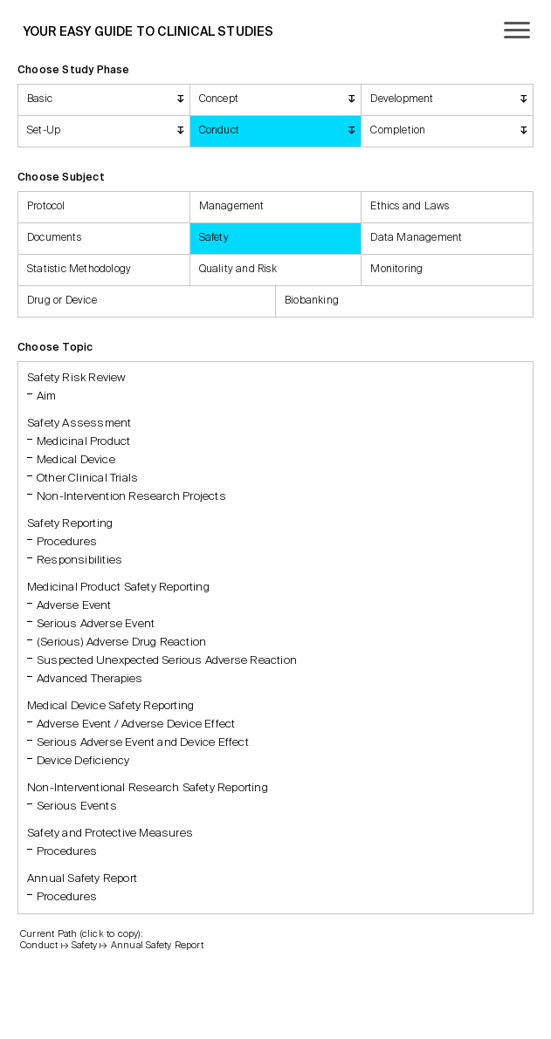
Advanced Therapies (90, 679)
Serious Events (77, 806)
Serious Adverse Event (96, 624)
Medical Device (76, 460)
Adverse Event (74, 606)
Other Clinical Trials (87, 478)
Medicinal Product (83, 442)
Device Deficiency (83, 761)
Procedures (67, 542)
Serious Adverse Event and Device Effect (143, 742)
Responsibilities (79, 560)
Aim (47, 396)
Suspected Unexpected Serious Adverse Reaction (167, 660)
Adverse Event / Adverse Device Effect (136, 724)
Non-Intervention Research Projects (131, 496)
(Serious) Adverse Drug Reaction (121, 642)
